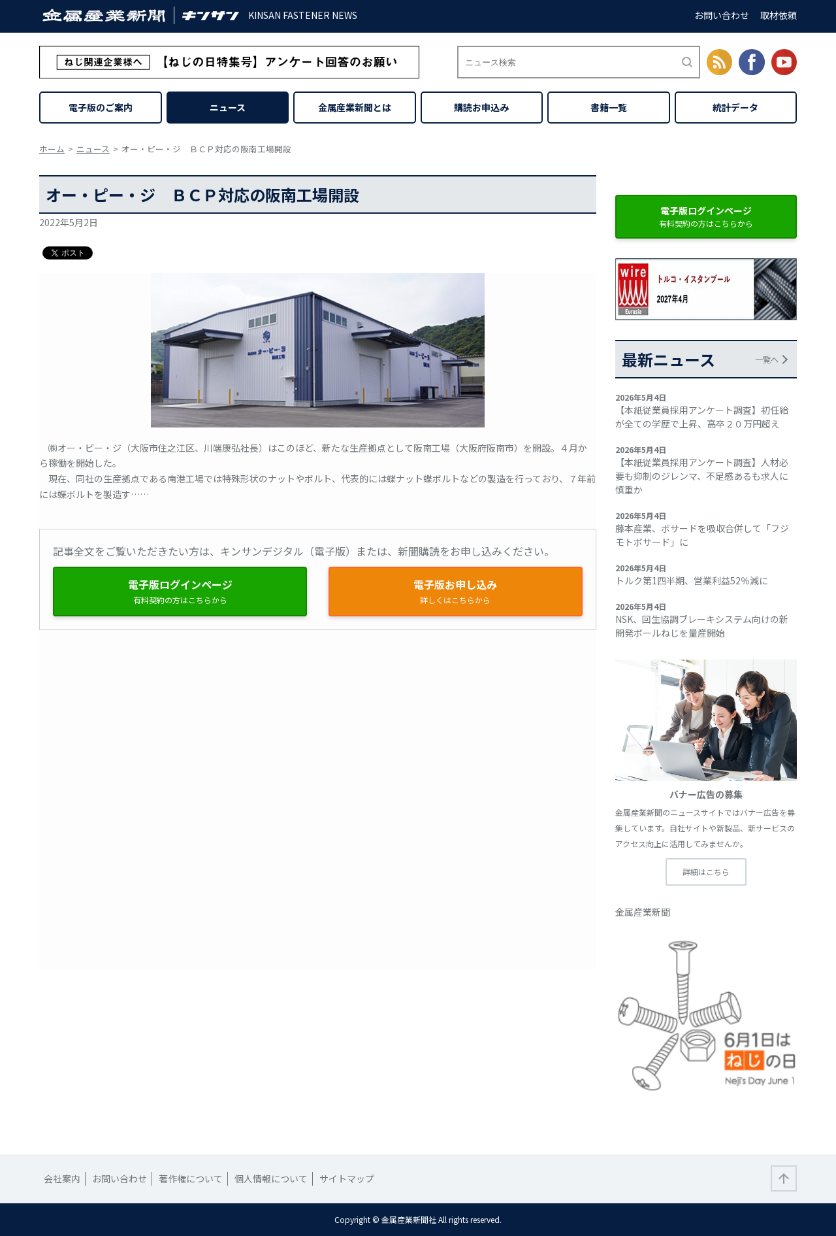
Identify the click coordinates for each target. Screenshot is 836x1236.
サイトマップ (346, 1178)
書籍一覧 (608, 107)
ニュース (228, 107)
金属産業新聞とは (354, 107)
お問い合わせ (721, 15)
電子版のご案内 (101, 107)
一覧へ (767, 359)
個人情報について (271, 1178)
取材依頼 (778, 15)
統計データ (735, 107)
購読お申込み (481, 107)
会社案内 (62, 1178)
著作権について (191, 1178)
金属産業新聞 (642, 911)
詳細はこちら (706, 871)
